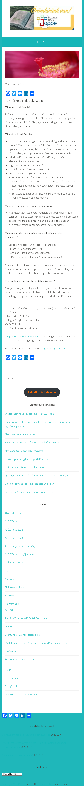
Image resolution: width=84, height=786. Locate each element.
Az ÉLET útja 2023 (14, 537)
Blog (7, 570)
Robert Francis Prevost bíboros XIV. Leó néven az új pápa (34, 442)
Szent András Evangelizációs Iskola (22, 634)
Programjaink (12, 603)
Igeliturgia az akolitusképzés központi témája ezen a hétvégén (37, 475)
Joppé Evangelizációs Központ (23, 336)
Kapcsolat (10, 595)
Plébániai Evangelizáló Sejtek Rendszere (26, 618)
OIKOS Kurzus (12, 610)
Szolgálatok (11, 686)
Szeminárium (12, 678)
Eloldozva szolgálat (15, 587)
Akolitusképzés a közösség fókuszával (24, 450)
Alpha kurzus (11, 626)
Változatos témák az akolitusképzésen (24, 467)
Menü (43, 41)
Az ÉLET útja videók (15, 562)
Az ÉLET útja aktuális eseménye (21, 546)
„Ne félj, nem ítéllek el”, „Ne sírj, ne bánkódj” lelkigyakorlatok (36, 642)
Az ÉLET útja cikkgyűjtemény (19, 554)
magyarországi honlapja (52, 348)
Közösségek (11, 651)
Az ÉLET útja (11, 521)
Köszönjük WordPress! (13, 784)
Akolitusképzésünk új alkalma (20, 434)
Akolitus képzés (13, 513)
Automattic (46, 784)
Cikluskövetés (12, 579)
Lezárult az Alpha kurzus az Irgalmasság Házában (30, 491)
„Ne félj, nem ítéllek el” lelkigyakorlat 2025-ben (29, 413)
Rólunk (8, 669)
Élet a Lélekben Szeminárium (20, 659)
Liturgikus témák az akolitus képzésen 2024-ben (29, 483)
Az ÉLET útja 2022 (14, 529)
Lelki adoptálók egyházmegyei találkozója (27, 459)
